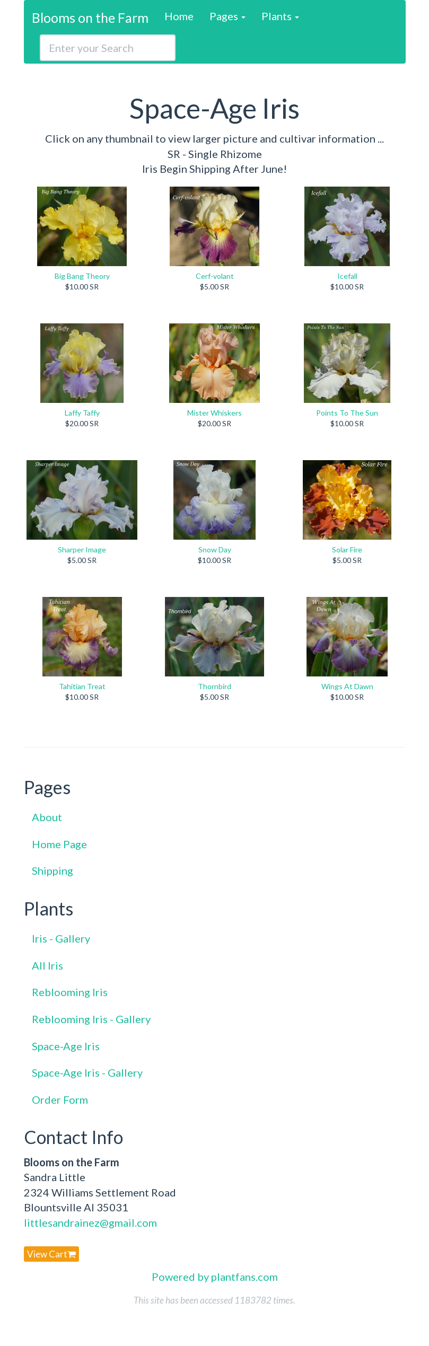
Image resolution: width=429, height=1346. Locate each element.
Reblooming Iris (70, 992)
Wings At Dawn (347, 686)
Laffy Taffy (82, 412)
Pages (227, 16)
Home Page (59, 844)
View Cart (51, 1254)
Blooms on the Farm (90, 17)
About (47, 817)
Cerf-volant (215, 275)
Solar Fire (347, 549)
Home (179, 16)
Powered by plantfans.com (215, 1276)
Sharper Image (82, 549)
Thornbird (214, 686)
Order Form (60, 1099)
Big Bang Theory (82, 275)
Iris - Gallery (61, 938)
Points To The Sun (347, 412)
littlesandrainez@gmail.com (90, 1222)
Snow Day (214, 549)
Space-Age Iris (66, 1046)
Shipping (52, 870)
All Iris (47, 965)
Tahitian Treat (82, 686)
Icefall (347, 275)
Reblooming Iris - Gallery (91, 1019)
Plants (280, 16)
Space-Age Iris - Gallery (87, 1072)
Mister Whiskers (214, 412)
